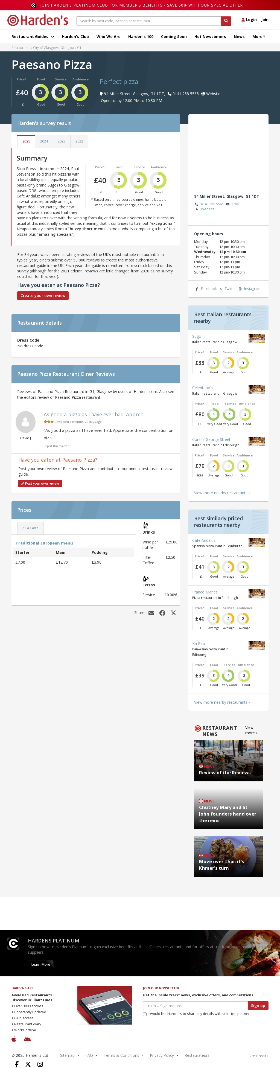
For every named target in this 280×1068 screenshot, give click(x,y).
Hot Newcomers (210, 36)
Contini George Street (211, 439)
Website (204, 209)
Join (265, 19)
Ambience (80, 79)
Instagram (248, 289)
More (258, 36)
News (239, 36)
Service (60, 79)
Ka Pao (198, 643)
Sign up (258, 1005)
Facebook (205, 289)
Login (249, 19)
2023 (61, 141)
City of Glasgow (45, 47)
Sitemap (67, 1055)
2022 (79, 141)
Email (232, 204)
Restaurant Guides (32, 36)
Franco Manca (205, 592)
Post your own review (40, 483)
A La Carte (30, 528)
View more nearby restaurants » (222, 492)
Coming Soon (174, 36)
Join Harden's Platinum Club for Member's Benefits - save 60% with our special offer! (142, 5)
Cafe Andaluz (203, 540)
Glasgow (67, 47)
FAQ (89, 1055)
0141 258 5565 (209, 204)
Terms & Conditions (121, 1055)
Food (41, 79)
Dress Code (28, 340)
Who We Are (109, 36)
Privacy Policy (162, 1055)
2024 (44, 141)
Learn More (40, 964)
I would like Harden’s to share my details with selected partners (197, 1013)
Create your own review (43, 295)
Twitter (227, 289)
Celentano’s (202, 387)
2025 (26, 141)
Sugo (196, 336)
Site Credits (259, 1055)
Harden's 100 (140, 36)
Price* (21, 79)
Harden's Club (75, 36)
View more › (251, 730)
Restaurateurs (197, 1055)
